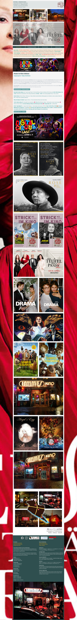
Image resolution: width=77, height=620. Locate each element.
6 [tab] (39, 44)
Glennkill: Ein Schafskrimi (29, 102)
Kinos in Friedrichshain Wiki (43, 544)
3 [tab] (36, 44)
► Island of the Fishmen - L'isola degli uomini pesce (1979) (33, 106)
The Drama (50, 92)
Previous (15, 34)
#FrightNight (26, 107)
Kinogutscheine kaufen (16, 545)
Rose (46, 92)
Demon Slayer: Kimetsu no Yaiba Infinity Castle (29, 96)
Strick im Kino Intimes (18, 103)
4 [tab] (37, 44)
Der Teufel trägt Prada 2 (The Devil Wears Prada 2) (33, 92)
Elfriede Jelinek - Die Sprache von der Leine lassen (50, 102)
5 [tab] (38, 44)
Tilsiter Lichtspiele (42, 545)
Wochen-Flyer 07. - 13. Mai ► (20, 111)
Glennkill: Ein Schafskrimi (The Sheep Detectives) (26, 93)
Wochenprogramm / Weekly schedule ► (22, 89)
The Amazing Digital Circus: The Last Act (50, 93)
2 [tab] (35, 44)
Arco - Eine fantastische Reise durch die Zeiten (38, 99)
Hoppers (26, 99)
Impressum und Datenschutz (17, 544)
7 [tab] (40, 44)
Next (62, 34)
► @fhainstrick (54, 103)
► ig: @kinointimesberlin (50, 56)
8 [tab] (41, 44)
